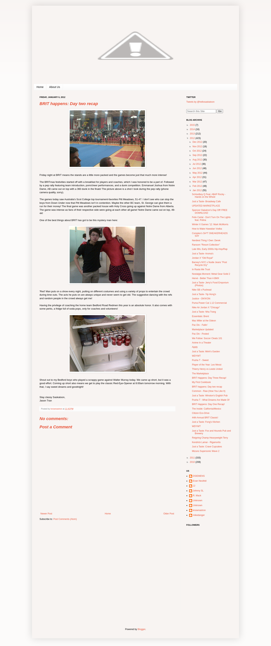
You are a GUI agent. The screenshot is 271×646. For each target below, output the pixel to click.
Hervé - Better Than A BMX (205, 278)
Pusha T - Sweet (200, 360)
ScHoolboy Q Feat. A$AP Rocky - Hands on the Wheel (209, 195)
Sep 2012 (198, 155)
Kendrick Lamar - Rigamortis (206, 442)
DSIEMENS (199, 476)
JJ (194, 485)
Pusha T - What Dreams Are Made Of (210, 400)
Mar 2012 (198, 181)
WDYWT (196, 356)
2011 (193, 457)
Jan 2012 (197, 190)
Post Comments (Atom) (65, 519)
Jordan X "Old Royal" (202, 258)
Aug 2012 (198, 159)
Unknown (197, 500)
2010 (193, 462)
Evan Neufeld (199, 481)
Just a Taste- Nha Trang (204, 311)
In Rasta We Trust (201, 269)
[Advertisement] (209, 586)
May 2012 (198, 173)
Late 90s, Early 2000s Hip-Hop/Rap (210, 249)
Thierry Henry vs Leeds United (207, 369)
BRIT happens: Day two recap (207, 386)
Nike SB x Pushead (201, 289)
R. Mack (197, 495)
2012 (193, 138)
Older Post (168, 513)
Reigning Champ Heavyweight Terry (210, 437)
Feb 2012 (198, 186)
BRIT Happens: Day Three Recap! (209, 378)
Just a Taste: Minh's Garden (206, 351)
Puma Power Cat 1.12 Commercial (209, 303)
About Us (54, 86)
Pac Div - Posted (200, 334)
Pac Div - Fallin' (200, 325)
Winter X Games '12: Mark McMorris (210, 224)
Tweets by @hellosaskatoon (200, 102)
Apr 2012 (197, 177)
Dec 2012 (198, 142)
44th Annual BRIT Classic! (205, 417)
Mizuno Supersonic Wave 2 (205, 451)
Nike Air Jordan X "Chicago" (206, 307)
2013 (193, 133)
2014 (193, 129)
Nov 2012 (198, 146)
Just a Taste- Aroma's (202, 253)
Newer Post (46, 513)
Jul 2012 (197, 164)
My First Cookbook (201, 382)
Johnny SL (198, 490)
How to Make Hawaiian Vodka (207, 228)
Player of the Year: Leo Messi (206, 364)
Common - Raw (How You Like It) (208, 391)
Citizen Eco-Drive (200, 413)
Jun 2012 (197, 168)
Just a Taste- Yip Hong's (204, 294)
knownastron (199, 510)
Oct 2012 (197, 150)
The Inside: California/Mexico (206, 408)
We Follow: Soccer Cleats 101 (207, 338)
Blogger (141, 629)
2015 (193, 125)
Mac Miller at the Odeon (204, 320)
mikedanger (199, 515)
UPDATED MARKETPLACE (206, 205)
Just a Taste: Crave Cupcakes (207, 446)
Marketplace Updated (202, 329)
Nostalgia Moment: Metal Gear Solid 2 (211, 274)
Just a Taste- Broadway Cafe (206, 201)
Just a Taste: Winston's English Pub (210, 395)
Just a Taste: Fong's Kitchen (206, 422)
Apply (195, 347)
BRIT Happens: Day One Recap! (208, 404)
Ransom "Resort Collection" (206, 244)
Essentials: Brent (200, 316)
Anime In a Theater (201, 342)
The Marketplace (200, 373)
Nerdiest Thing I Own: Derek (206, 240)
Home (40, 86)
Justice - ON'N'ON (201, 298)
